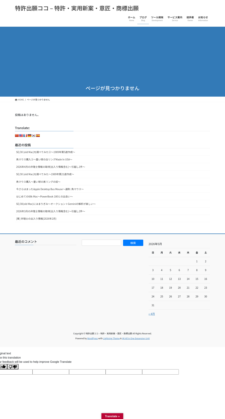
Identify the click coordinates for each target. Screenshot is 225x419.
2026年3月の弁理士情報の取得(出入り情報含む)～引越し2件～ (50, 211)
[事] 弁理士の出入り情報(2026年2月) (36, 218)
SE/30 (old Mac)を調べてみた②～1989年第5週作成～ (45, 152)
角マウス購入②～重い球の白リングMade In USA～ (44, 159)
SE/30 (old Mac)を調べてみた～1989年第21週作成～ (45, 174)
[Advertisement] (112, 53)
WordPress (92, 338)
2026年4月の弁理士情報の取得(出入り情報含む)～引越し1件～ (50, 166)
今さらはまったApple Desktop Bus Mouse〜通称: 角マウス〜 (50, 189)
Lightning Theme (111, 338)
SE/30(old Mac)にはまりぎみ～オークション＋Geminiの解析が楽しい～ (56, 204)
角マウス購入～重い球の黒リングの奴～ (38, 181)
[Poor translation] (12, 366)
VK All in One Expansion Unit (136, 338)
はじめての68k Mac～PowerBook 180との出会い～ (44, 196)
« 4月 (152, 314)
